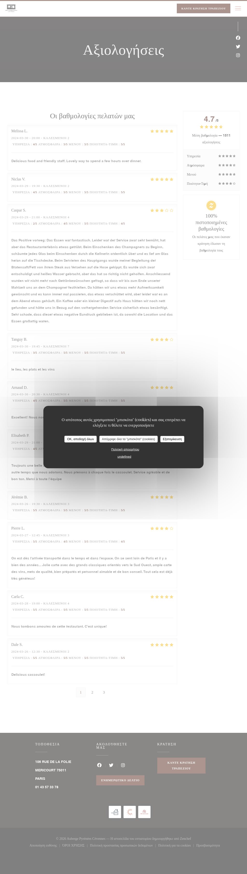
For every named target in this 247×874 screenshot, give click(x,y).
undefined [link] (124, 456)
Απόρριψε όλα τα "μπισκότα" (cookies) (128, 439)
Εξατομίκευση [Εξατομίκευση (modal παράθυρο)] (172, 439)
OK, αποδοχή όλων (80, 439)
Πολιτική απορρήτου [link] (125, 449)
